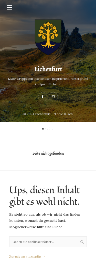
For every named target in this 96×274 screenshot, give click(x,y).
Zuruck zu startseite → (27, 256)
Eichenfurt (48, 69)
